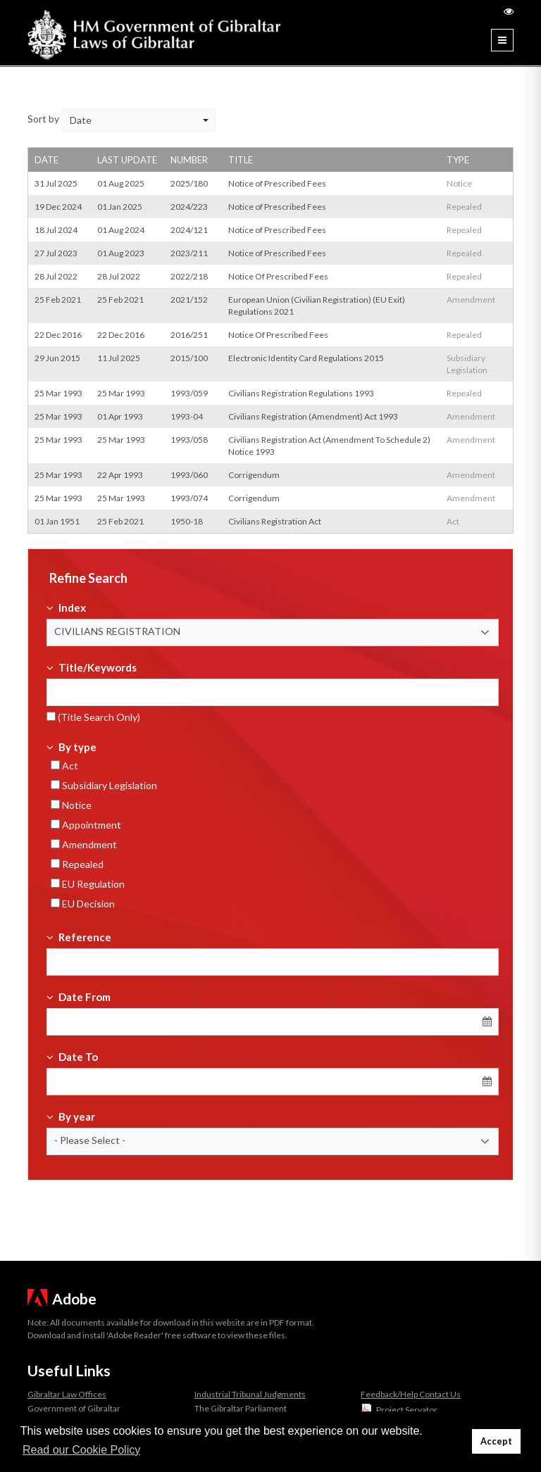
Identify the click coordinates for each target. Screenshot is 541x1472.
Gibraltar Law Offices (66, 1394)
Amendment (84, 844)
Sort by (43, 119)
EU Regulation (88, 884)
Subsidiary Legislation (104, 785)
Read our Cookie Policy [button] (81, 1450)
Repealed (77, 864)
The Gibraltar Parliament (240, 1408)
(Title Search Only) (93, 717)
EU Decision (83, 904)
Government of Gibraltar (73, 1408)
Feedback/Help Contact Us (411, 1394)
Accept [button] (496, 1441)
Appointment (86, 825)
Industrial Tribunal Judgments (250, 1394)
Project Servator (406, 1409)
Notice (71, 805)
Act (64, 766)
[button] (272, 632)
